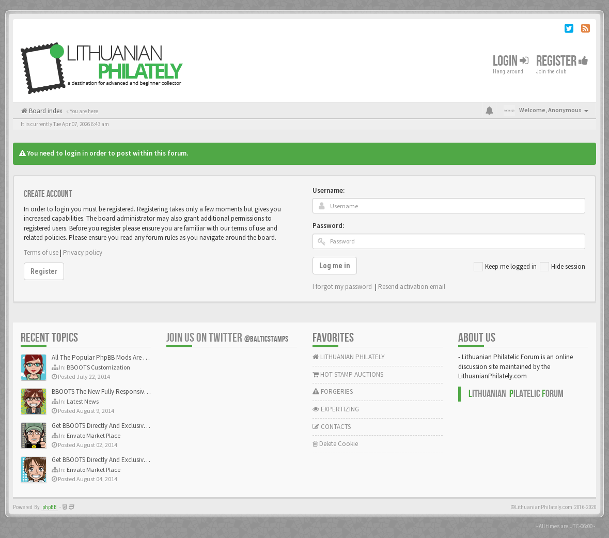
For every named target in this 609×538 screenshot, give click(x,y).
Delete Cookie (335, 443)
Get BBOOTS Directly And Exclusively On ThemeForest (125, 425)
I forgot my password (342, 286)
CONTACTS (332, 426)
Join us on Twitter (227, 337)
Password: (328, 225)
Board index (45, 110)
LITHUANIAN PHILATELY (349, 356)
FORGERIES (333, 391)
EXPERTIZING (336, 409)
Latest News (83, 401)
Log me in (334, 266)
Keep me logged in (505, 266)
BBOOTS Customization (98, 367)
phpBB (49, 507)
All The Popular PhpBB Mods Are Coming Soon (117, 357)
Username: (329, 190)
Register (562, 61)
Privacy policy (82, 252)
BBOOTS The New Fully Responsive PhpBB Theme (120, 391)
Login (510, 61)
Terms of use (41, 252)
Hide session (562, 266)
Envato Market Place (93, 435)
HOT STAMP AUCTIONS (348, 374)
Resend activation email (411, 286)
